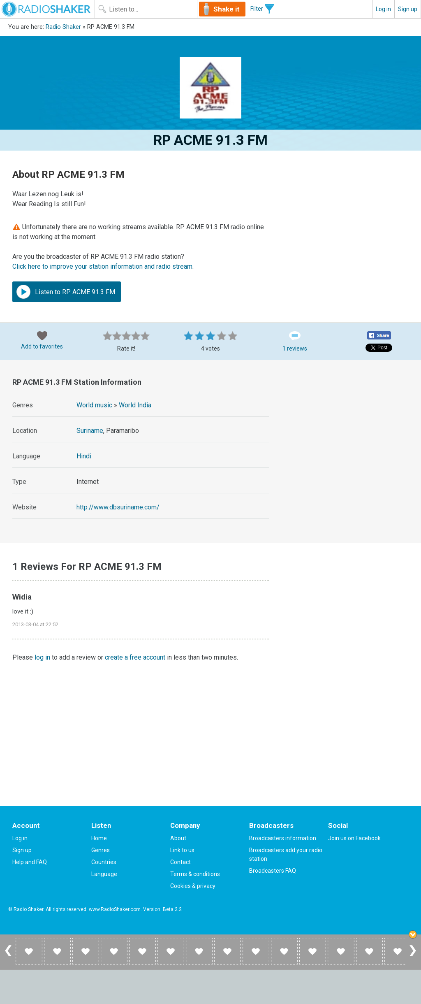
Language (104, 874)
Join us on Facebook (354, 838)
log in (42, 657)
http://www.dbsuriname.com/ (118, 507)
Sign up (407, 9)
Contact (180, 862)
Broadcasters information (282, 838)
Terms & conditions (195, 874)
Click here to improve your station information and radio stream (102, 266)
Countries (103, 862)
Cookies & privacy (192, 886)
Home (99, 838)
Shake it (226, 9)
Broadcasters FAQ (272, 870)
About (178, 838)
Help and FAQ (29, 862)
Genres (100, 850)
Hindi (83, 456)
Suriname (89, 431)
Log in (383, 9)
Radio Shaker (63, 26)
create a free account (135, 657)
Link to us (182, 850)
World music (94, 405)
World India (135, 405)
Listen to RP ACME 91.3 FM (65, 292)
